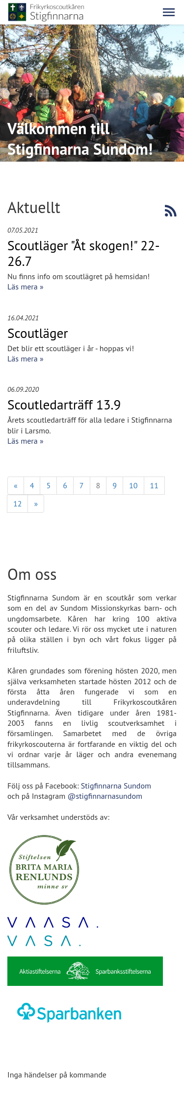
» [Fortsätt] (36, 503)
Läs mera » (25, 286)
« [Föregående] (16, 485)
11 (154, 485)
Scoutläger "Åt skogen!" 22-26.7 (83, 253)
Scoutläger (37, 333)
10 (133, 485)
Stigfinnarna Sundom (116, 785)
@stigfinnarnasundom (104, 796)
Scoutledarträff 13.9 (64, 404)
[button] (169, 12)
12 (17, 503)
